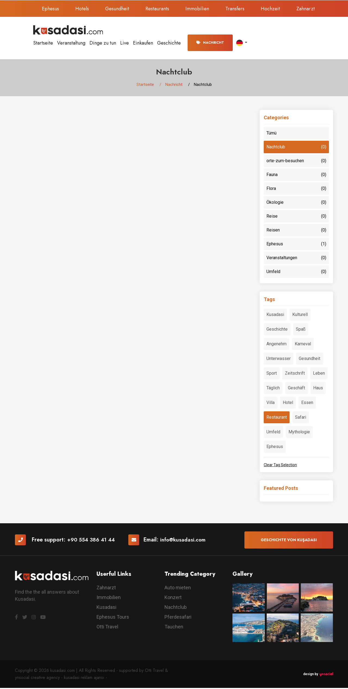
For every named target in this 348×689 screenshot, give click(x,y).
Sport (271, 374)
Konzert (173, 598)
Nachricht (210, 42)
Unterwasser (278, 359)
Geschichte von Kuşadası (289, 541)
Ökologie (296, 203)
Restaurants (157, 8)
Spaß (301, 330)
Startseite (43, 42)
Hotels (82, 8)
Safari (300, 418)
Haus (318, 389)
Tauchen (173, 628)
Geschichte (169, 42)
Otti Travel (107, 628)
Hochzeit (270, 8)
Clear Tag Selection (280, 466)
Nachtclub (296, 148)
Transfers (234, 8)
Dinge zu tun (102, 42)
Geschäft (296, 389)
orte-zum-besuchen (296, 161)
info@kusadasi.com (187, 541)
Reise (296, 217)
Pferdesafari (177, 618)
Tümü (271, 134)
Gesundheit (117, 8)
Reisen (296, 231)
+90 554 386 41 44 (92, 541)
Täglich (273, 389)
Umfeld (296, 272)
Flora (296, 189)
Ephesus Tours (113, 618)
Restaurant (276, 418)
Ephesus (50, 8)
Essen (307, 403)
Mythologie (299, 433)
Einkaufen (143, 42)
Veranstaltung (71, 42)
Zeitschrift (295, 374)
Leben (319, 374)
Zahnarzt (305, 8)
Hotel (288, 403)
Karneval (303, 344)
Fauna (296, 175)
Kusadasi (275, 315)
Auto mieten (177, 588)
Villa (270, 403)
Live (124, 42)
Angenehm (276, 344)
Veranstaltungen (296, 258)
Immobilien (197, 8)
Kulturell (300, 315)
